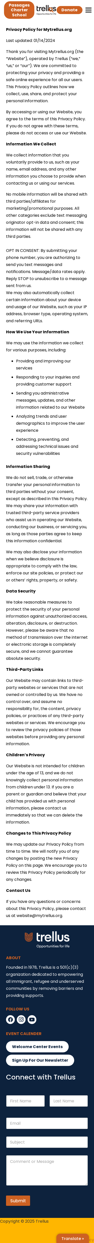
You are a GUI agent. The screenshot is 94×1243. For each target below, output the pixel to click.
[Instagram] (21, 1019)
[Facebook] (10, 1019)
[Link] (43, 10)
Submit (18, 1201)
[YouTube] (32, 1019)
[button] (51, 10)
